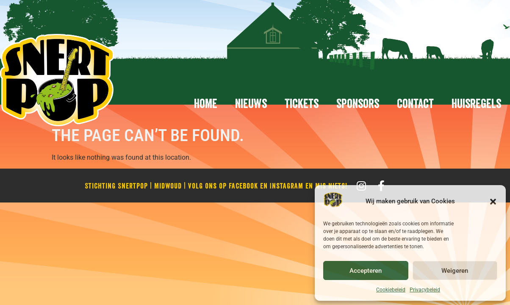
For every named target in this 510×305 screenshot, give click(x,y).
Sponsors (357, 103)
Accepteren (365, 270)
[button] (493, 201)
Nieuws (251, 103)
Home (205, 103)
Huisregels (476, 103)
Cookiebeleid (390, 290)
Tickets (302, 103)
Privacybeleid (425, 290)
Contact (415, 103)
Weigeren (454, 270)
